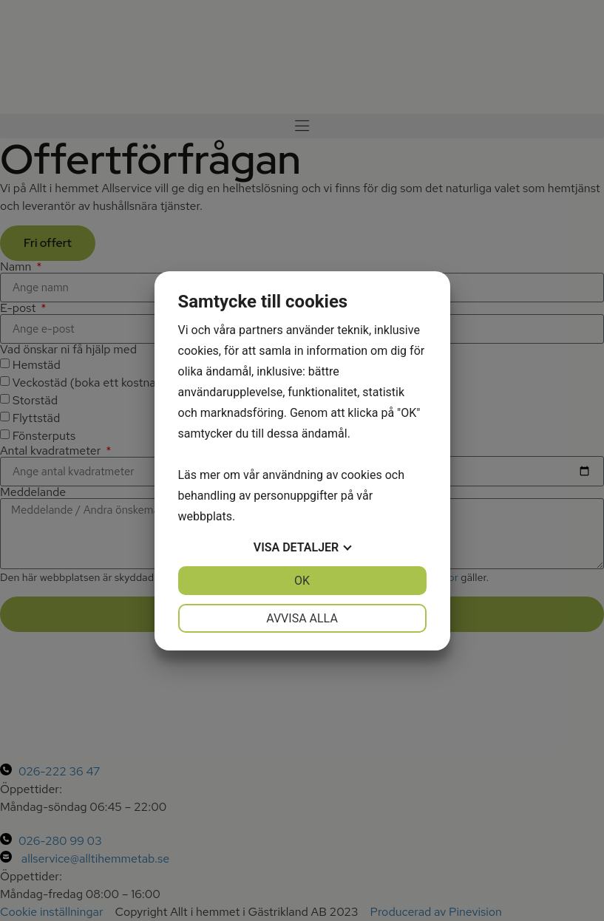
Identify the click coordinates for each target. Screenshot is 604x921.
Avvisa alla (302, 618)
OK (302, 581)
